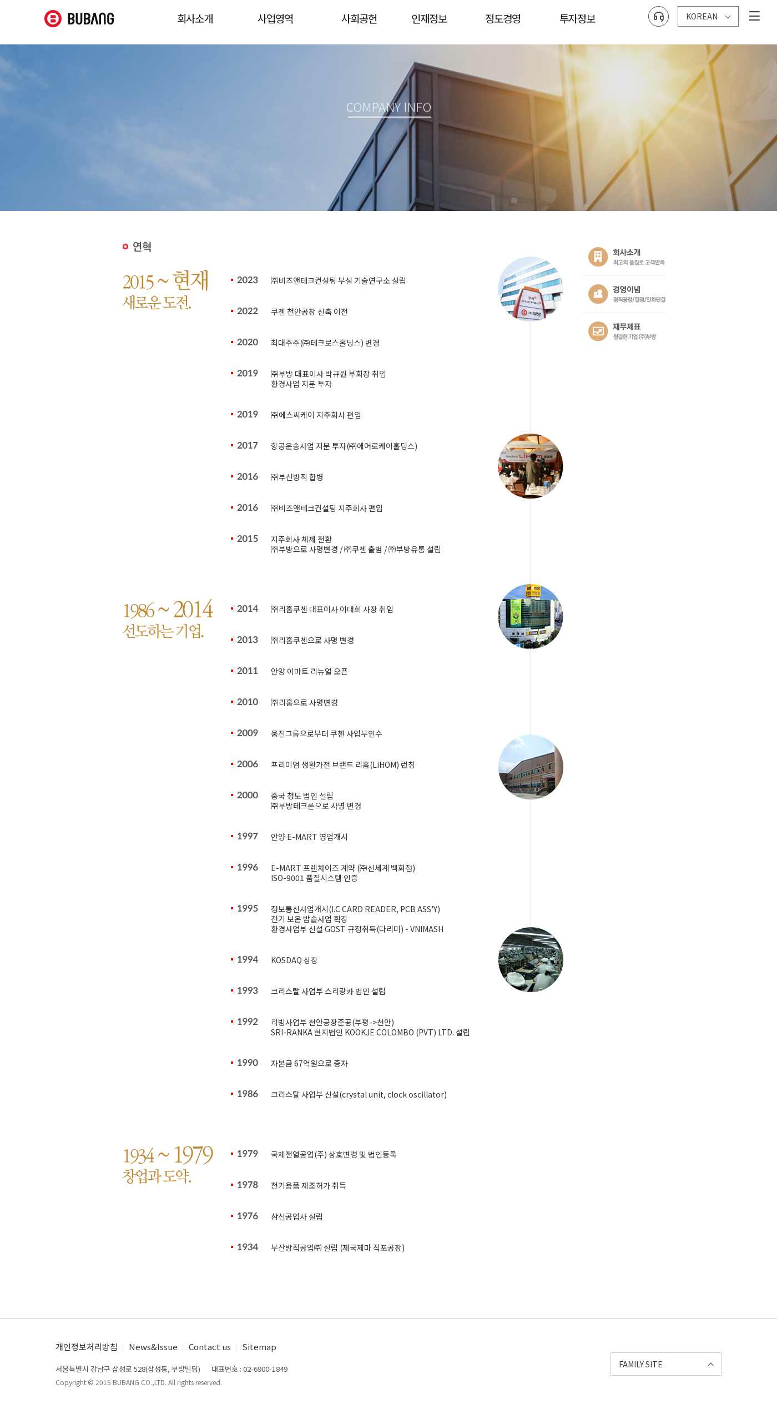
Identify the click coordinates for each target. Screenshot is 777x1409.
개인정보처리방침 (87, 1346)
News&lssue (153, 1346)
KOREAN (702, 13)
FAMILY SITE (641, 1364)
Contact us (210, 1346)
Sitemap (259, 1346)
